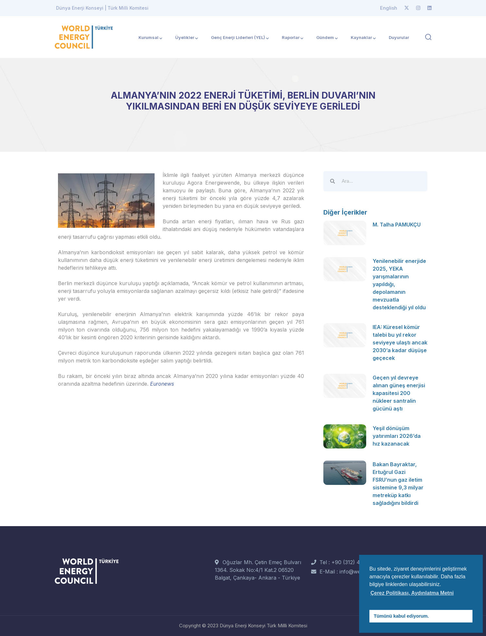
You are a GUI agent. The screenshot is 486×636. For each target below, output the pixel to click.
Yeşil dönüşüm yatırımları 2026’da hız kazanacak (397, 436)
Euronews (162, 384)
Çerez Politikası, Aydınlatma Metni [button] (411, 593)
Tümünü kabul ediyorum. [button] (401, 616)
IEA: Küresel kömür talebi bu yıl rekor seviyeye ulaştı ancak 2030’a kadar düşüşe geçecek (400, 342)
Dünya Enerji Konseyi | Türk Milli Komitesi (102, 8)
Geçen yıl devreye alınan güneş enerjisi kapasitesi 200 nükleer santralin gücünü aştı (399, 393)
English (388, 8)
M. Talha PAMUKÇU (397, 224)
